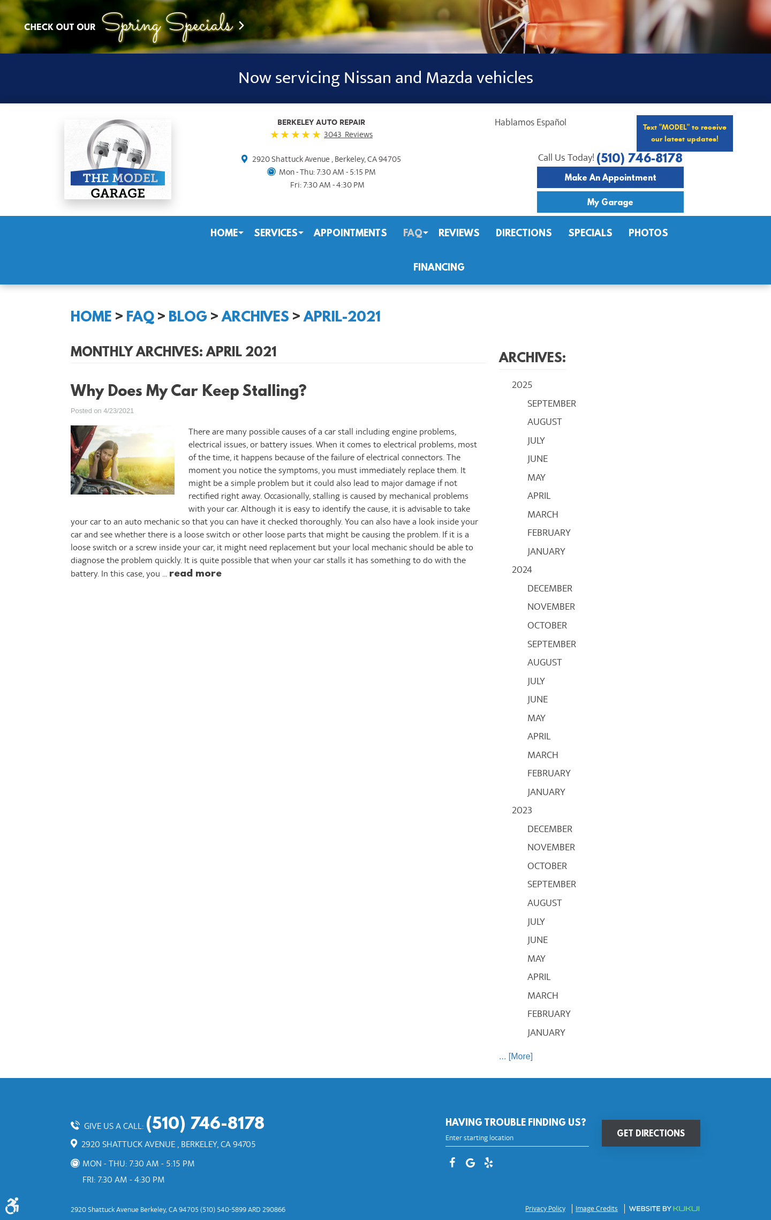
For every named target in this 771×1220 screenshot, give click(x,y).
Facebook (451, 1163)
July (536, 440)
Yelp (488, 1163)
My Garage (610, 202)
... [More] (516, 1056)
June (537, 458)
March (542, 514)
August (544, 421)
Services (276, 232)
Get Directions (651, 1133)
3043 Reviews (348, 134)
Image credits (597, 1209)
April (538, 495)
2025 (522, 384)
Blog (188, 316)
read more (195, 573)
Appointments (350, 232)
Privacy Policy (545, 1209)
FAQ (412, 232)
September (551, 403)
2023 (522, 810)
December (549, 588)
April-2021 (342, 316)
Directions (524, 232)
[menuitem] (224, 233)
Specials (590, 232)
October (547, 625)
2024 (522, 569)
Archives (255, 316)
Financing (439, 267)
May (536, 477)
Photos (648, 232)
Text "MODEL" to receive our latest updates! (685, 133)
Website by (664, 1208)
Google (470, 1163)
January (546, 551)
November (551, 606)
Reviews (459, 232)
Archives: (532, 357)
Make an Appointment (610, 177)
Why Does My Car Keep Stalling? (189, 390)
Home (224, 232)
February (549, 532)
